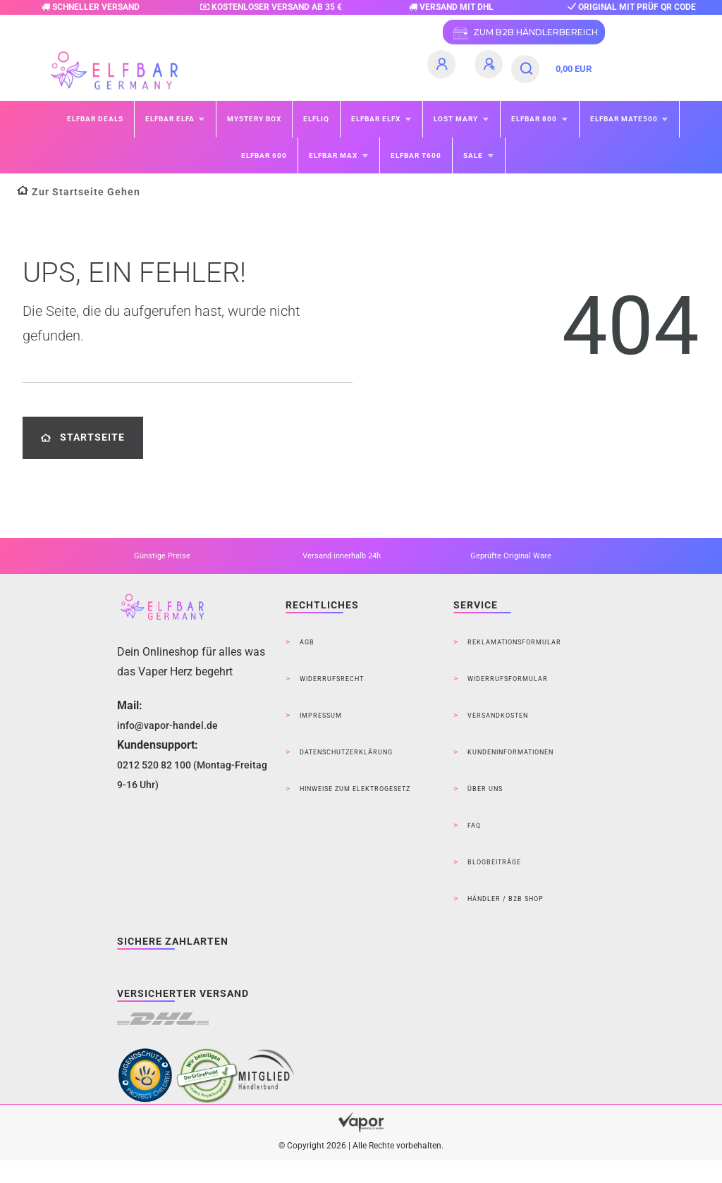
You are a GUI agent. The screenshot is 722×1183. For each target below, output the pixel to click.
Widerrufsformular (507, 678)
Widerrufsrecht (332, 678)
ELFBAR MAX (334, 155)
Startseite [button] (83, 437)
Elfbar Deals (95, 119)
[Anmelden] (443, 64)
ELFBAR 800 (535, 119)
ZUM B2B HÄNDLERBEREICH (524, 33)
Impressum (321, 715)
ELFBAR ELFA (171, 119)
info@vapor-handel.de (167, 725)
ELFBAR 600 (264, 155)
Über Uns (485, 788)
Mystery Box (254, 119)
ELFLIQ (316, 119)
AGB (307, 642)
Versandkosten (497, 715)
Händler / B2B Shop (505, 898)
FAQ (474, 825)
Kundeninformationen (510, 752)
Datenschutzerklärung (346, 752)
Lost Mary (457, 119)
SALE (474, 155)
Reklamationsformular (514, 642)
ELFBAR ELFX (377, 119)
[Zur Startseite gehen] (78, 192)
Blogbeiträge (494, 862)
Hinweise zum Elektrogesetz (355, 788)
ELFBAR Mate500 (625, 119)
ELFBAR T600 (416, 155)
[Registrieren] (490, 64)
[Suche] (527, 69)
